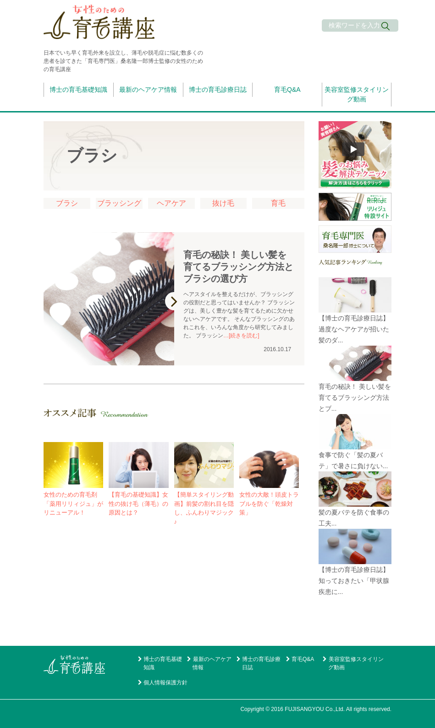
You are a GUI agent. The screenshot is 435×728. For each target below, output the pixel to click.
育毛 (278, 203)
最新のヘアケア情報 (148, 89)
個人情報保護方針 (165, 682)
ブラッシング (119, 203)
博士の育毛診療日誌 (218, 89)
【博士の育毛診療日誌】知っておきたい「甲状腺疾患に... (354, 580)
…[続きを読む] (241, 335)
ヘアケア (171, 203)
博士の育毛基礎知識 (78, 89)
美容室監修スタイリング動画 (357, 94)
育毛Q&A (287, 89)
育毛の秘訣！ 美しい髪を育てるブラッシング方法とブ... (355, 397)
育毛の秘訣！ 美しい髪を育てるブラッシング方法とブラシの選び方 (238, 267)
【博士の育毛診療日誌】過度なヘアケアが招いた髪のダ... (354, 329)
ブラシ (67, 203)
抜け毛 (223, 203)
